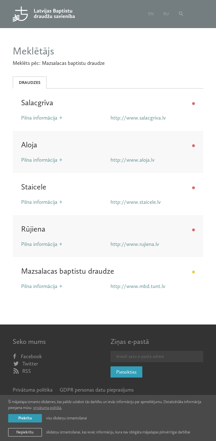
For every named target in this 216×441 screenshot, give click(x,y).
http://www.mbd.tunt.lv (138, 286)
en (151, 13)
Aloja (29, 144)
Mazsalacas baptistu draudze (67, 271)
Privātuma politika (33, 390)
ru (166, 13)
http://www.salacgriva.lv (138, 118)
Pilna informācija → (41, 118)
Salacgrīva (37, 102)
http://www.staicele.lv (136, 202)
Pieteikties (126, 372)
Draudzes (29, 82)
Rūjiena (33, 229)
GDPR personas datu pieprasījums (97, 390)
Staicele (33, 186)
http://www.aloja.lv (133, 160)
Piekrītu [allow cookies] (25, 418)
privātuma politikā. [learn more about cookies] (47, 407)
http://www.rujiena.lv (135, 244)
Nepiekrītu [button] (24, 432)
